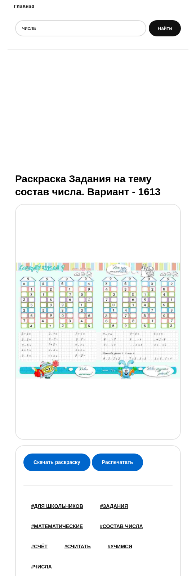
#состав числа (121, 526)
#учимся (120, 546)
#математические (57, 526)
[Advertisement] (98, 110)
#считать (77, 546)
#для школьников (57, 506)
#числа (41, 567)
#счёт (39, 546)
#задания (114, 506)
